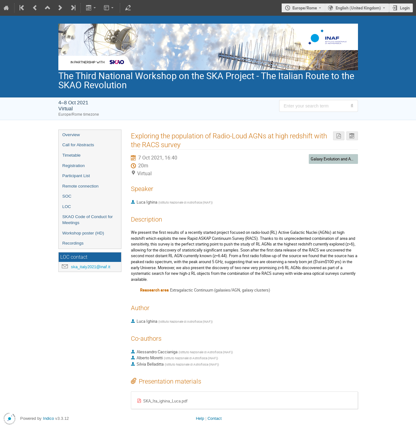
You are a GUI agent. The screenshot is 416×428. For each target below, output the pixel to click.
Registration (73, 165)
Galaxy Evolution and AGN (333, 159)
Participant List (76, 175)
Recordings (73, 243)
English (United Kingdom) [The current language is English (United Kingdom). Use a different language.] (358, 8)
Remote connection (80, 186)
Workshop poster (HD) (83, 233)
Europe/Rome (304, 8)
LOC (66, 206)
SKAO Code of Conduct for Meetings (87, 219)
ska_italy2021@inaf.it (90, 266)
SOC (67, 196)
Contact (215, 418)
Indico (48, 418)
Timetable (71, 155)
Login (405, 8)
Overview (71, 134)
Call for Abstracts (78, 144)
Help (200, 418)
